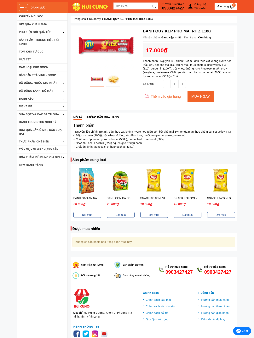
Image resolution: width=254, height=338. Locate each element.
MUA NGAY (200, 96)
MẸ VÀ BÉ (25, 106)
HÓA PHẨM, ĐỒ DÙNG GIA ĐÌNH (40, 157)
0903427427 (173, 8)
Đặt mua (87, 214)
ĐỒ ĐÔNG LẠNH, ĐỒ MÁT (36, 90)
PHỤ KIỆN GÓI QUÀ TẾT (35, 32)
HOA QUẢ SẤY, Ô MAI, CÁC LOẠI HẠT (40, 131)
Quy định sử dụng (157, 319)
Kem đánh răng (31, 165)
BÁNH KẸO (26, 98)
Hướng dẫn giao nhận (215, 312)
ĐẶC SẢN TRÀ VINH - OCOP (37, 75)
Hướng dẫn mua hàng (215, 299)
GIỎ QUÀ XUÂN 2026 (33, 24)
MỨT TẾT (25, 59)
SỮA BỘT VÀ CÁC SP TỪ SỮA (39, 114)
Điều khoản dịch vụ (213, 319)
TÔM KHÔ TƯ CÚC (31, 51)
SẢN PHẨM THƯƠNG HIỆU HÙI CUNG (39, 41)
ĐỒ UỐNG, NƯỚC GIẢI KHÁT (38, 82)
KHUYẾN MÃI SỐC (31, 16)
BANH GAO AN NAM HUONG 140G (95, 198)
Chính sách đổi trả (157, 312)
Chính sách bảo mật (158, 299)
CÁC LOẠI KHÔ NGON (33, 67)
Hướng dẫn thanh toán (215, 306)
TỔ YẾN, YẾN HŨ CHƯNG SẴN (38, 149)
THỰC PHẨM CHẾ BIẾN (34, 141)
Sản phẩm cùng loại (89, 160)
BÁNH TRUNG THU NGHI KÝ (38, 122)
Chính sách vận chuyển (160, 306)
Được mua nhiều (86, 229)
